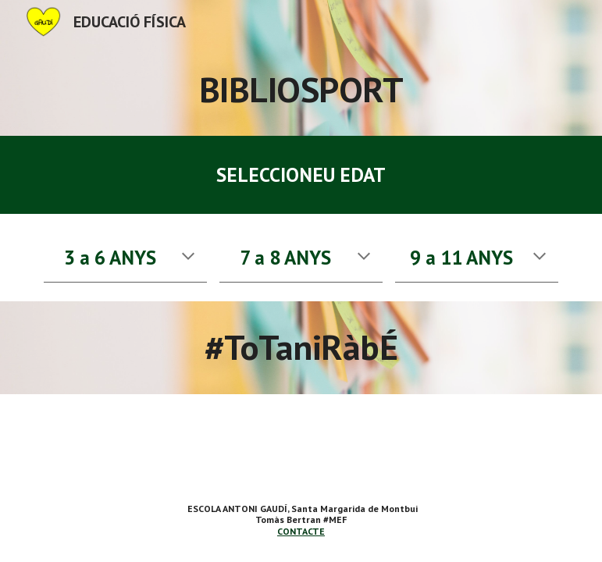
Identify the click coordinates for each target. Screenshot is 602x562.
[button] (188, 257)
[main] (300, 89)
